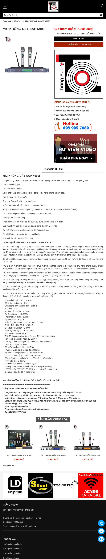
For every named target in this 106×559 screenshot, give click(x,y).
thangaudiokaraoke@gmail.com (22, 526)
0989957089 (17, 522)
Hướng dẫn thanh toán (12, 549)
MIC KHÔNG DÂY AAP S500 (53, 455)
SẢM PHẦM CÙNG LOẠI (53, 419)
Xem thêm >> (8, 466)
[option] (19, 443)
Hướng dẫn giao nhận (12, 553)
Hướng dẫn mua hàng (12, 544)
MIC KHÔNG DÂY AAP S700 (18, 455)
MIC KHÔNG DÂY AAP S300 (87, 455)
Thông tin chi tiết (52, 169)
